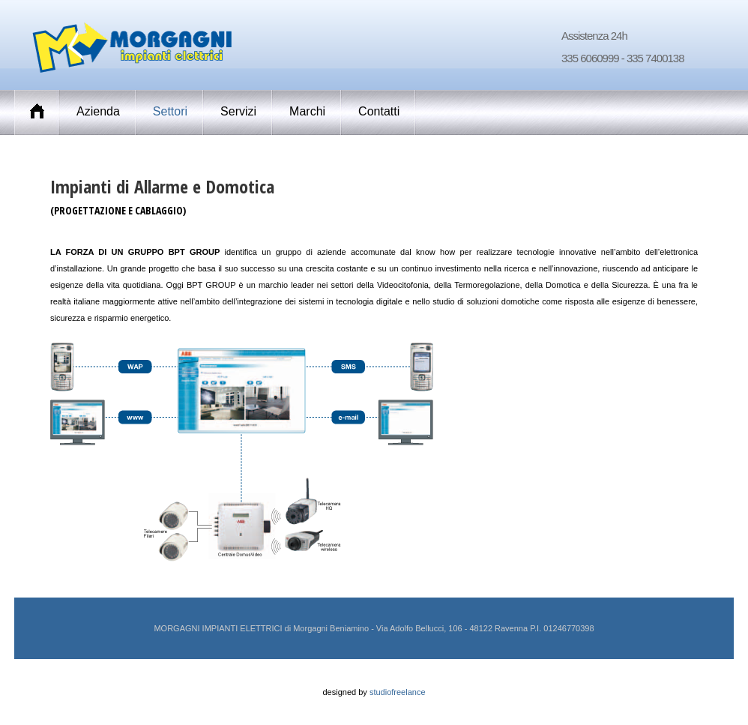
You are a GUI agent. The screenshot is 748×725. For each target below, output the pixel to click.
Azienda (98, 111)
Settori (170, 111)
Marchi (307, 111)
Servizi (238, 111)
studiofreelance (398, 692)
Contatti (378, 111)
